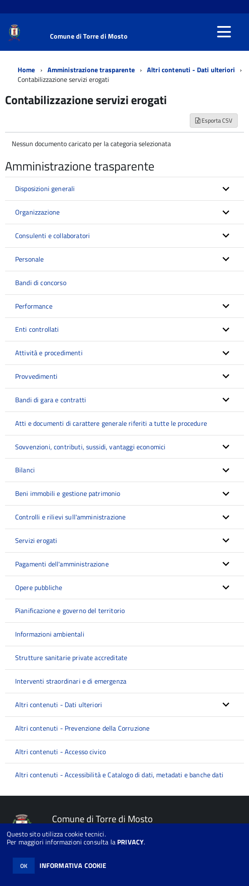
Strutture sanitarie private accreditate (71, 658)
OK (23, 865)
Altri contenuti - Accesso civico (60, 752)
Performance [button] (33, 306)
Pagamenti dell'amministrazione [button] (62, 564)
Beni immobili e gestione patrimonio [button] (68, 493)
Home (26, 70)
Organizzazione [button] (37, 212)
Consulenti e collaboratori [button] (52, 236)
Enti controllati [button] (37, 329)
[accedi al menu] (224, 32)
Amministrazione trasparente (91, 70)
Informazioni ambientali (49, 634)
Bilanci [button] (25, 470)
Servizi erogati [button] (36, 540)
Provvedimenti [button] (36, 376)
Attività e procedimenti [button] (49, 353)
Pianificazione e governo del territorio (70, 611)
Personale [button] (29, 259)
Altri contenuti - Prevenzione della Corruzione (82, 728)
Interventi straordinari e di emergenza (70, 681)
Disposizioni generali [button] (45, 188)
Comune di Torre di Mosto (89, 36)
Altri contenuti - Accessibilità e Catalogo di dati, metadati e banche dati (119, 775)
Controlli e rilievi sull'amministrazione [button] (70, 517)
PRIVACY (130, 842)
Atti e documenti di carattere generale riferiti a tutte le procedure (111, 423)
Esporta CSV (213, 120)
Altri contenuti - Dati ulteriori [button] (58, 705)
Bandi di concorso (40, 283)
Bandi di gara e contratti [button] (50, 400)
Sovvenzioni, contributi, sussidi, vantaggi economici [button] (90, 447)
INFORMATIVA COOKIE (73, 865)
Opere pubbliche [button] (38, 587)
